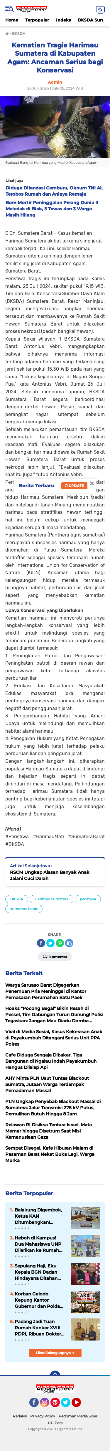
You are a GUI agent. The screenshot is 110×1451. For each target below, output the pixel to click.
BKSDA (16, 899)
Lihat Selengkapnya (55, 1353)
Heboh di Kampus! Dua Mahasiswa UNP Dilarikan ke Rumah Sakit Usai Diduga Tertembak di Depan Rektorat (38, 1244)
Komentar (55, 956)
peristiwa (88, 899)
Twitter (68, 1405)
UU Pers (55, 1423)
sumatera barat (24, 909)
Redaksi (20, 1416)
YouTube (80, 1405)
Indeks (63, 20)
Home (11, 20)
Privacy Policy (42, 1416)
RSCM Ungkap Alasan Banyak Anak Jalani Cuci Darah (49, 875)
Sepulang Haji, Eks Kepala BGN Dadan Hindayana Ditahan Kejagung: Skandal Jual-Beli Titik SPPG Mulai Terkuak (36, 1272)
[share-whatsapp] (60, 943)
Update (74, 485)
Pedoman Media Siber (78, 1416)
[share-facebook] (41, 943)
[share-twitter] (50, 943)
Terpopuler (37, 20)
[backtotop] (55, 1376)
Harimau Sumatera (51, 899)
